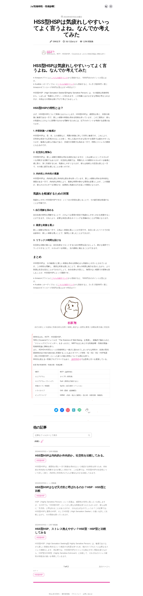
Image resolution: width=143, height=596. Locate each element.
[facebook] (62, 410)
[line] (80, 410)
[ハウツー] (42, 6)
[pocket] (68, 410)
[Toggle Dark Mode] (106, 6)
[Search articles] (62, 435)
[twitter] (56, 410)
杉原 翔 (49, 51)
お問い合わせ (87, 594)
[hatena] (74, 410)
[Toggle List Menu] (111, 6)
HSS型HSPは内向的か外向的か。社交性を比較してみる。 (70, 455)
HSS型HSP (41, 460)
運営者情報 (66, 594)
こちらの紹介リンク (59, 78)
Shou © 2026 (54, 594)
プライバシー (76, 594)
